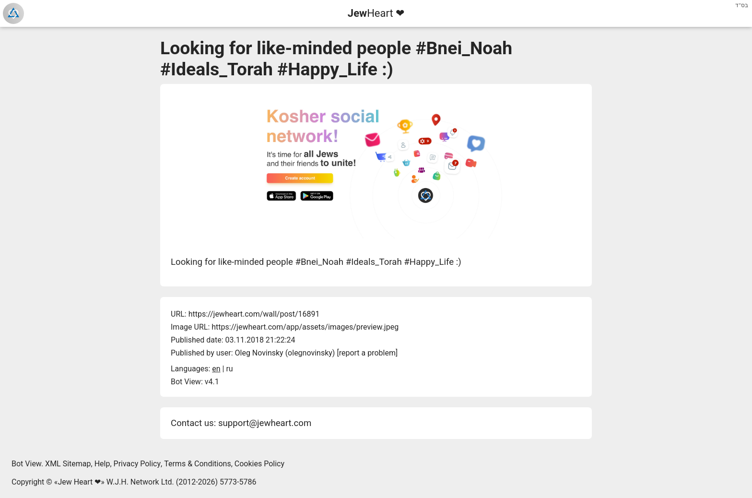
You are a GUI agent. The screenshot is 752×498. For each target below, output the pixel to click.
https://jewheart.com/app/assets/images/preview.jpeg (305, 327)
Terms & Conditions (197, 463)
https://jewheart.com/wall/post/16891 (254, 314)
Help (102, 463)
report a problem (367, 352)
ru (229, 368)
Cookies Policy (259, 463)
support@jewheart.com (264, 423)
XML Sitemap (68, 463)
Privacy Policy (137, 463)
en (216, 368)
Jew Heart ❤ (79, 481)
